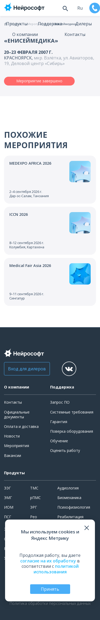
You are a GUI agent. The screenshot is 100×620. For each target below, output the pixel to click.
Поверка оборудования (71, 431)
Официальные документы (17, 414)
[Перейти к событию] (50, 180)
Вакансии (12, 455)
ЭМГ (8, 497)
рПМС (35, 497)
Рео (33, 516)
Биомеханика (69, 497)
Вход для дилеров (27, 369)
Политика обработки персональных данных (50, 603)
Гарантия (58, 421)
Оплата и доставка (21, 426)
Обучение (59, 440)
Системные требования (71, 412)
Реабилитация (70, 516)
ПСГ (7, 516)
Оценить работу (65, 450)
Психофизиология (73, 507)
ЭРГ (33, 507)
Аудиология (68, 488)
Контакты (75, 34)
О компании (25, 34)
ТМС (34, 488)
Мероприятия (16, 445)
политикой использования (56, 569)
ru (80, 8)
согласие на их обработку (48, 561)
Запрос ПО (60, 402)
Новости (12, 436)
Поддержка (50, 24)
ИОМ (8, 507)
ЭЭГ (7, 488)
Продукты (16, 24)
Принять (50, 589)
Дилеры (83, 24)
